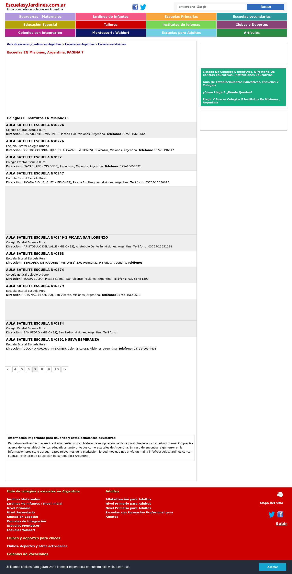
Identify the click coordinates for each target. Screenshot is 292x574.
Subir (281, 523)
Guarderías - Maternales (40, 16)
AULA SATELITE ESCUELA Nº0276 (35, 141)
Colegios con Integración (40, 33)
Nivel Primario (18, 508)
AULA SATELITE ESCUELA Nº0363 (35, 254)
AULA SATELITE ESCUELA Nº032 (34, 157)
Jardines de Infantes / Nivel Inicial (34, 503)
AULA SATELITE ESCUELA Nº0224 (35, 125)
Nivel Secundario (21, 512)
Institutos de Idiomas (181, 25)
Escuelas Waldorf (21, 530)
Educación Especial (40, 25)
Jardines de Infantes (111, 16)
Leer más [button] (122, 566)
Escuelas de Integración (26, 521)
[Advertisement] (40, 84)
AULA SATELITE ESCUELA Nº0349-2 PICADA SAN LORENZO (57, 237)
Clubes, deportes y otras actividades (37, 546)
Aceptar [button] (272, 566)
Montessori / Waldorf (110, 33)
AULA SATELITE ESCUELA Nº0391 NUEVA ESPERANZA (52, 339)
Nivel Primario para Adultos (128, 503)
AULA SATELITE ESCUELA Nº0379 (35, 286)
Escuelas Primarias (181, 16)
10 (56, 369)
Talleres (111, 25)
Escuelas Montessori (23, 525)
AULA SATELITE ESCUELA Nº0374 (35, 270)
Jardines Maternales (23, 499)
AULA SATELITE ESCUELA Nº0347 (35, 173)
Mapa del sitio (271, 503)
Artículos (252, 33)
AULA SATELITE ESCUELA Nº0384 (35, 323)
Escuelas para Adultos (181, 33)
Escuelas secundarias (252, 16)
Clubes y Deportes (252, 25)
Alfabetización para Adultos (128, 499)
